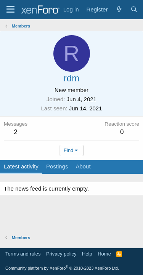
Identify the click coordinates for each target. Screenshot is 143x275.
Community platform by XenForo (62, 268)
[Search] (134, 9)
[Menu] (10, 9)
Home (104, 254)
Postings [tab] (57, 166)
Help (87, 254)
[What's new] (118, 9)
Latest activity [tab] (21, 166)
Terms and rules (22, 254)
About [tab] (83, 166)
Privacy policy (61, 254)
